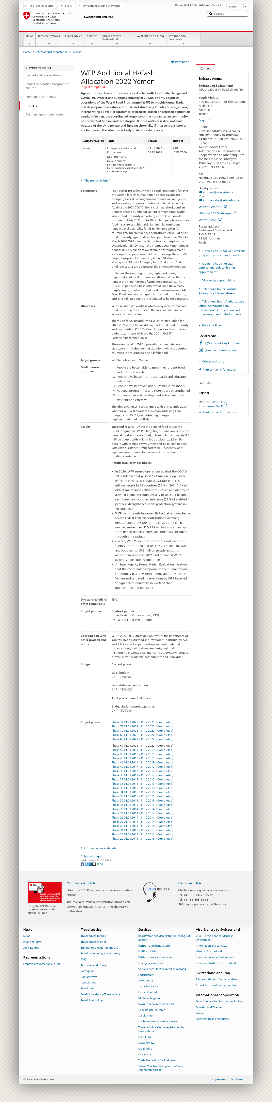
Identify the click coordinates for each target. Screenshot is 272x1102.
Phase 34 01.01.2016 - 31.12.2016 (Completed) (142, 792)
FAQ (83, 959)
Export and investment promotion (216, 985)
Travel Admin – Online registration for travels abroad (161, 1029)
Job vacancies (31, 947)
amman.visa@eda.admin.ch (222, 200)
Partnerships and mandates (212, 1019)
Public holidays (213, 325)
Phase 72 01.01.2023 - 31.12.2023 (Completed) (142, 722)
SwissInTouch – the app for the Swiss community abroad (160, 1068)
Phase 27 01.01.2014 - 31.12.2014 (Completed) (142, 821)
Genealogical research (151, 1009)
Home (27, 51)
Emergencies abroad (150, 963)
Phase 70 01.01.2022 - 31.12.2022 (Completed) (142, 730)
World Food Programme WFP (213, 404)
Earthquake (88, 971)
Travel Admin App (92, 1000)
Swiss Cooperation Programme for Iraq (219, 1001)
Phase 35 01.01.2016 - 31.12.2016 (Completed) (142, 788)
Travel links (87, 988)
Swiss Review (146, 1042)
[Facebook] (83, 864)
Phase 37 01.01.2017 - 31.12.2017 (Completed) (142, 779)
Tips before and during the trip (99, 947)
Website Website (213, 207)
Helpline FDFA (189, 883)
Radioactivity (89, 976)
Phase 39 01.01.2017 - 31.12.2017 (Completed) (142, 771)
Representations (49, 39)
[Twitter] (87, 864)
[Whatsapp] (98, 864)
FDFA (68, 5)
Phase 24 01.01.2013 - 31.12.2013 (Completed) (142, 830)
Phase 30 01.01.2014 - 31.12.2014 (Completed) (142, 809)
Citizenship (145, 1048)
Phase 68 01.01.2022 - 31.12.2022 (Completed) (142, 739)
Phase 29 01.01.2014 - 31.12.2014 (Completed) (142, 813)
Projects (200, 1013)
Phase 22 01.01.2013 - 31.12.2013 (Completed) (142, 838)
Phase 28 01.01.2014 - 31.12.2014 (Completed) (142, 817)
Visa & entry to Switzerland (117, 39)
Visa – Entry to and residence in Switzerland (215, 937)
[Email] (101, 864)
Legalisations (146, 974)
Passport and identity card (154, 945)
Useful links (145, 1037)
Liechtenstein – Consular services (158, 1021)
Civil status (144, 1054)
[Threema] (94, 864)
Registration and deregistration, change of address (164, 937)
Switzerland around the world (101, 5)
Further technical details (100, 848)
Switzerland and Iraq (150, 39)
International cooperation (184, 39)
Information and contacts (211, 945)
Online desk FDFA (81, 883)
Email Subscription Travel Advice (100, 994)
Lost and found (147, 992)
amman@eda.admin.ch (219, 192)
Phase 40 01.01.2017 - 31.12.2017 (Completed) (142, 766)
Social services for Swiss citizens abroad (162, 969)
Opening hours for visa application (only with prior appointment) (217, 268)
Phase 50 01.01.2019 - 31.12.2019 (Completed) (142, 754)
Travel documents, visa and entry (100, 953)
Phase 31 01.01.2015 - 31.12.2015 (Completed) (142, 804)
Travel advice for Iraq (93, 935)
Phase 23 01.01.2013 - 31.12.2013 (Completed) (142, 834)
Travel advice (73, 39)
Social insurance (148, 986)
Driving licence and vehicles (155, 957)
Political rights (147, 951)
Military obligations (150, 998)
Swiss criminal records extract (156, 1004)
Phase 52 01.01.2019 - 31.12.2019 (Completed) (142, 749)
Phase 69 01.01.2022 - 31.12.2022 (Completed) (142, 734)
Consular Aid (88, 982)
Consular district (213, 361)
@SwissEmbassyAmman (222, 343)
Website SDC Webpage (217, 213)
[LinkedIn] (90, 864)
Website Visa (210, 220)
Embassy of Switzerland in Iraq (42, 963)
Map (204, 120)
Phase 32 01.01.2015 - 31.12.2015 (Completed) (142, 800)
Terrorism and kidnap (94, 965)
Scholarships (146, 1015)
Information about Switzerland (215, 957)
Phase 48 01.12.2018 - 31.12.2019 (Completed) (142, 762)
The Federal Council (42, 5)
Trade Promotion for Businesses (157, 1060)
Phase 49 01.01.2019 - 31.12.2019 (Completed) (142, 758)
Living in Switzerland (209, 951)
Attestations (145, 980)
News (29, 39)
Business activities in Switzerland (216, 963)
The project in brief (97, 180)
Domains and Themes (209, 1007)
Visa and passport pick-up (219, 280)
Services (92, 39)
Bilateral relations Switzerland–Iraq (217, 979)
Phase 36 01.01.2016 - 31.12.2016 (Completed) (142, 783)
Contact (203, 68)
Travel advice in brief (93, 941)
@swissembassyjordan (220, 350)
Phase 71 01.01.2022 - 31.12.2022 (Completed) (142, 726)
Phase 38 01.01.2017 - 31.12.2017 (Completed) (142, 775)
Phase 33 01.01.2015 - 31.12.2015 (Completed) (142, 796)
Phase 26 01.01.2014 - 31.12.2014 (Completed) (142, 825)
